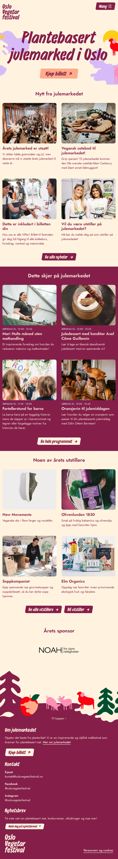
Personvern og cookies (98, 850)
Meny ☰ (105, 6)
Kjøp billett (56, 73)
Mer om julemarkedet (57, 742)
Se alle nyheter (56, 257)
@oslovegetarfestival (17, 788)
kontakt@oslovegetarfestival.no (24, 776)
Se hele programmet (56, 441)
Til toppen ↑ (59, 718)
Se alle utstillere (41, 609)
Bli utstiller (76, 609)
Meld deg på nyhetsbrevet (23, 826)
